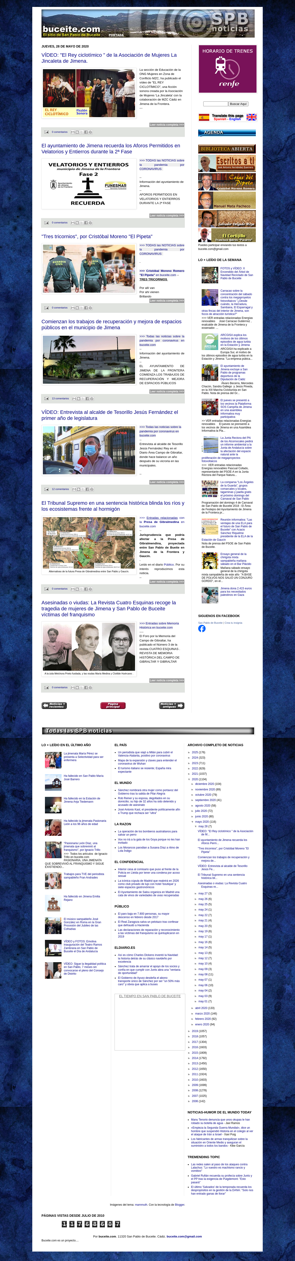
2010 (195, 1079)
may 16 (203, 942)
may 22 (203, 915)
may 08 (203, 974)
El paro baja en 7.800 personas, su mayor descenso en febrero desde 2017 (143, 915)
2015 (195, 1052)
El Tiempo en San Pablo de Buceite (150, 996)
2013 (195, 1063)
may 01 (203, 1001)
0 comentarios (60, 132)
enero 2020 (202, 1024)
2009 (195, 1085)
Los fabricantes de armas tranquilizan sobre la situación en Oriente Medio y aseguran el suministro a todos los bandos (219, 1142)
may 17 (203, 936)
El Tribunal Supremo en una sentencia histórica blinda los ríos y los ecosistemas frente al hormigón (112, 506)
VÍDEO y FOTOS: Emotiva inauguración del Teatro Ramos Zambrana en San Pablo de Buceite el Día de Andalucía (83, 946)
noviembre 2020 (205, 789)
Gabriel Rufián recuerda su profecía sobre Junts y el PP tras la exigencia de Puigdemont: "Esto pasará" (221, 1179)
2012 (195, 1069)
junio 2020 (202, 816)
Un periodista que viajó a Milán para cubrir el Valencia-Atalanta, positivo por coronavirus (145, 754)
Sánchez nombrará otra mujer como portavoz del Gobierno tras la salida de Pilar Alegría (148, 792)
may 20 (203, 926)
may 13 (203, 953)
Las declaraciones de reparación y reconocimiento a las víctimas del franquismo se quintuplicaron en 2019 (149, 933)
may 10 (203, 963)
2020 (195, 779)
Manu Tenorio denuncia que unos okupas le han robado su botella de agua (220, 1121)
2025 (195, 752)
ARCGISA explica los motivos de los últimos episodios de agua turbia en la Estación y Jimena (236, 340)
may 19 (203, 931)
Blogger (179, 1204)
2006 (195, 1101)
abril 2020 (201, 1008)
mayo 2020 (202, 821)
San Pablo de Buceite (210, 622)
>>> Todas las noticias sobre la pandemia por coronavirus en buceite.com (161, 341)
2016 (195, 1047)
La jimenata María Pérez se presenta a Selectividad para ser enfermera (83, 757)
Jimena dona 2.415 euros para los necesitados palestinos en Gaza (236, 592)
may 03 (203, 996)
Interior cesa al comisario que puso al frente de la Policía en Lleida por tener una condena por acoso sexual (149, 873)
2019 (195, 1031)
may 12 (203, 958)
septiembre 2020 (206, 800)
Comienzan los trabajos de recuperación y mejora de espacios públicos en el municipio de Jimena (111, 324)
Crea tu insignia (233, 622)
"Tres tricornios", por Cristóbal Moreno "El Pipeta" (97, 236)
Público (169, 564)
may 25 (203, 904)
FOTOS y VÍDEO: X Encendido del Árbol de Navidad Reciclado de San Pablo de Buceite (237, 273)
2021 (195, 773)
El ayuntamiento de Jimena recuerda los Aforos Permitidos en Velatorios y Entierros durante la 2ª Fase (110, 148)
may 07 (203, 979)
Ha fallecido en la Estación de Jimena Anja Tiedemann (82, 800)
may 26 (203, 899)
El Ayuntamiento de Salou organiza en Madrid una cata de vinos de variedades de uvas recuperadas (149, 893)
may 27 (203, 893)
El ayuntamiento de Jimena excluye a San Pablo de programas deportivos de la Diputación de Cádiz (234, 372)
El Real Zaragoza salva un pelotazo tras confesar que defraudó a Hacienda (148, 923)
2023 (195, 763)
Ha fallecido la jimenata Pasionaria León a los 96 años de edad (85, 822)
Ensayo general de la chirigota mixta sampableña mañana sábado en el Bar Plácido (236, 559)
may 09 (203, 969)
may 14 (203, 947)
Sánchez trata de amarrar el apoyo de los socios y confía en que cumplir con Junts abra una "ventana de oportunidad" (149, 970)
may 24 (203, 909)
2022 (195, 768)
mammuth (141, 1204)
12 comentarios (60, 489)
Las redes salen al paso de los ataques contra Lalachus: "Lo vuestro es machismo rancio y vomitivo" (219, 1168)
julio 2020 (201, 811)
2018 (195, 1036)
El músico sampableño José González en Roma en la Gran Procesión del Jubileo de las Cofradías (82, 924)
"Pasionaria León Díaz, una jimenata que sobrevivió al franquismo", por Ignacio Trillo (82, 847)
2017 (195, 1042)
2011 (195, 1074)
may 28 (203, 826)
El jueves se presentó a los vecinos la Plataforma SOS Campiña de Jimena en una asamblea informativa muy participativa (236, 408)
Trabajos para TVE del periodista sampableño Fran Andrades (84, 875)
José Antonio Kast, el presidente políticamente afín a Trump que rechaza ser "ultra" (149, 811)
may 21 (203, 920)
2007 (195, 1096)
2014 (195, 1058)
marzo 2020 (203, 1013)
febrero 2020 (203, 1019)
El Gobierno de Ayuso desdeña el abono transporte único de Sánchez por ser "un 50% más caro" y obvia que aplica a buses (149, 981)
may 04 (203, 990)
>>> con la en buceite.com (161, 522)
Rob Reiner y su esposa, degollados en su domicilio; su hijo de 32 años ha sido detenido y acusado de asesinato (147, 802)
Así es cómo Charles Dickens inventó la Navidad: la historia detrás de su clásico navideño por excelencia (148, 958)
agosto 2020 (203, 805)
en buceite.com (165, 275)
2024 (195, 757)
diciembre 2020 (205, 784)
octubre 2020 (203, 794)
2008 (195, 1090)
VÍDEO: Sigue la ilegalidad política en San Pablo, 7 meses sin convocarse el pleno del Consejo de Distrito (85, 968)
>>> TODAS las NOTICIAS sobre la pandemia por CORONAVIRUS (161, 165)
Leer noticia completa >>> (167, 124)
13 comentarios (60, 398)
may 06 (203, 985)
